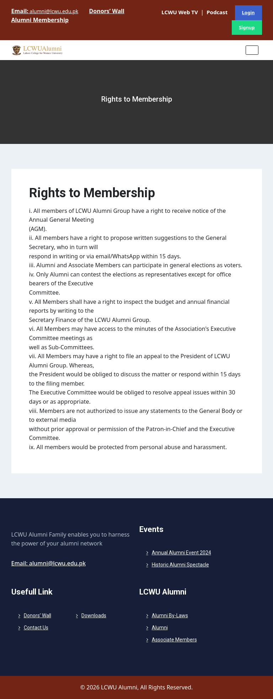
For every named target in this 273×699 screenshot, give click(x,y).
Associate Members (174, 639)
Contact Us (36, 627)
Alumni (160, 627)
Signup (247, 27)
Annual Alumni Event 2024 (181, 552)
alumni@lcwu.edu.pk (45, 11)
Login (248, 12)
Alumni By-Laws (170, 615)
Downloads (93, 615)
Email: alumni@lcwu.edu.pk (48, 563)
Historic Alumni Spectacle (180, 565)
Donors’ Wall (37, 615)
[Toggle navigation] (252, 50)
